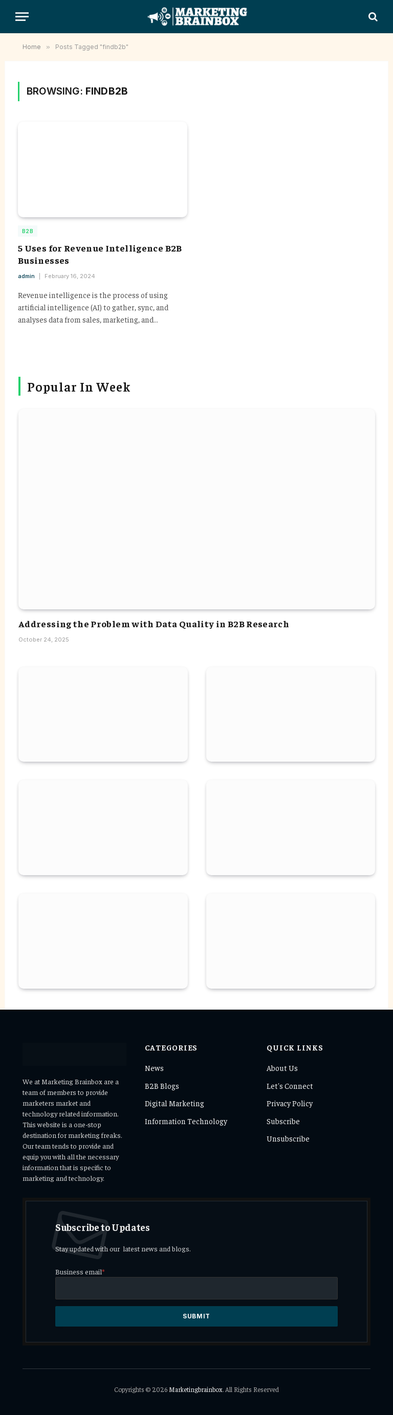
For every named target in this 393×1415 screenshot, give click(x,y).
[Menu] (22, 16)
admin (26, 276)
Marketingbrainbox (196, 1389)
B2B (27, 231)
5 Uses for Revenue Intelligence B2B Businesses (100, 254)
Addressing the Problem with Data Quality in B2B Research (153, 623)
